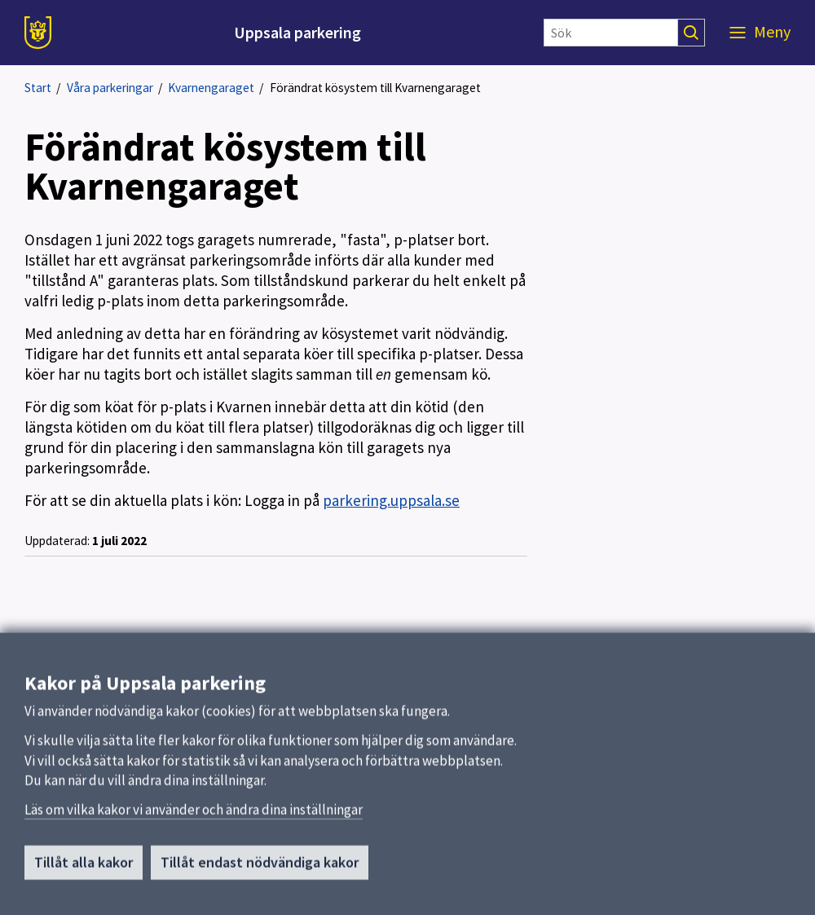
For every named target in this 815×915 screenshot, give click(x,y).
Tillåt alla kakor (83, 871)
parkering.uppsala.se (391, 500)
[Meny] (760, 32)
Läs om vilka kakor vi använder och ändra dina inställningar (193, 819)
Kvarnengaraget (211, 87)
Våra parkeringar (110, 87)
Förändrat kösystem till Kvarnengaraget (375, 87)
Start (37, 87)
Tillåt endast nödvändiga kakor (260, 871)
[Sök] (611, 32)
